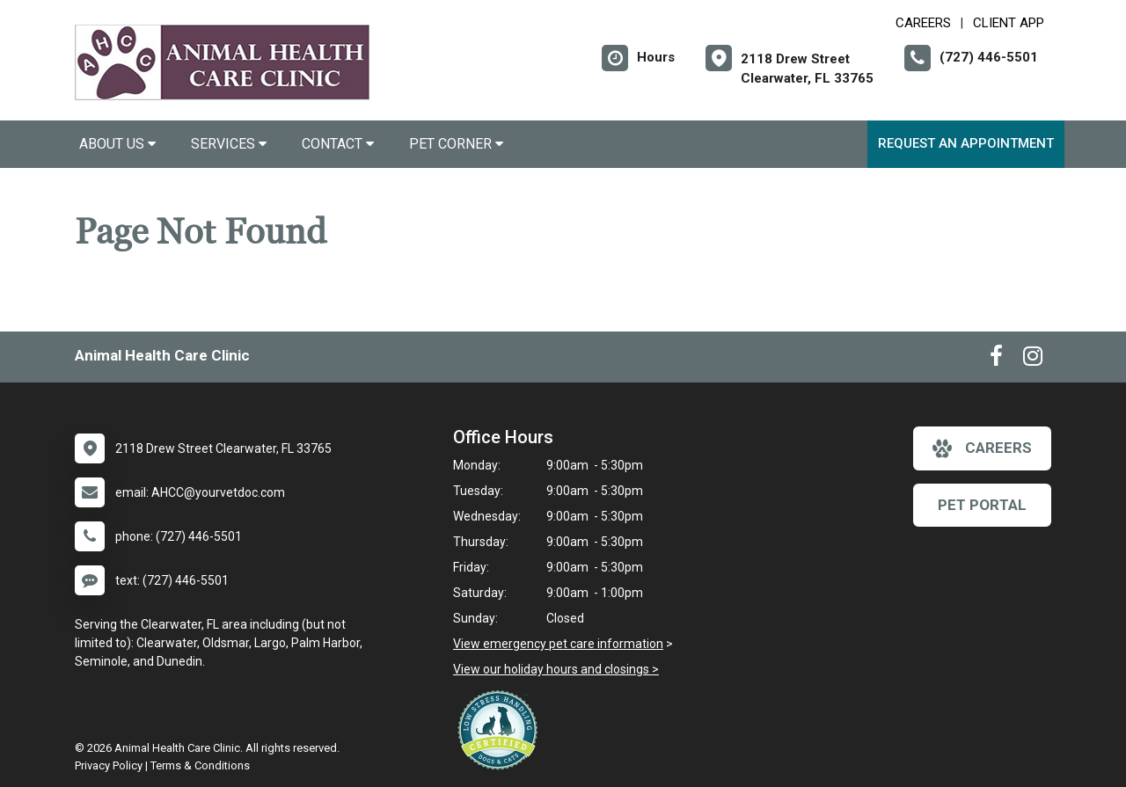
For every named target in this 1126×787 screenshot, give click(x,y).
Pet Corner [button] (456, 143)
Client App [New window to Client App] (1008, 23)
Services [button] (229, 143)
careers (982, 448)
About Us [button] (117, 143)
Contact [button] (338, 143)
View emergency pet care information (558, 644)
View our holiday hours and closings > (556, 669)
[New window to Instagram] (1032, 360)
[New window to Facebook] (996, 360)
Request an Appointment (966, 143)
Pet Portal (982, 505)
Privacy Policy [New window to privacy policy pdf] (109, 765)
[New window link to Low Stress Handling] (501, 730)
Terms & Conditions (200, 765)
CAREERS (923, 23)
